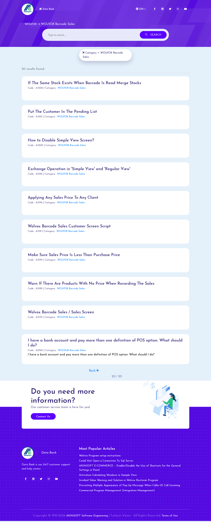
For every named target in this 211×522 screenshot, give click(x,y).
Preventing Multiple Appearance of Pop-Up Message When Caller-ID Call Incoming (129, 486)
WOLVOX (31, 24)
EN (139, 9)
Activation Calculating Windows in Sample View (108, 476)
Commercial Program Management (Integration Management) (117, 491)
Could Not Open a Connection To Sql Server (106, 462)
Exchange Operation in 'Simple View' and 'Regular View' (82, 169)
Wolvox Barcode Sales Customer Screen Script (72, 226)
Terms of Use (172, 516)
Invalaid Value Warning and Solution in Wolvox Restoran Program (118, 481)
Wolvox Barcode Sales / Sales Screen (63, 312)
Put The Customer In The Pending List (64, 112)
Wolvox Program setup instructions (100, 457)
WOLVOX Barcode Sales (72, 88)
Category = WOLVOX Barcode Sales (104, 55)
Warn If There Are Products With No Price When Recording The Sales (95, 284)
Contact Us (43, 417)
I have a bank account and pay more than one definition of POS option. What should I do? (103, 344)
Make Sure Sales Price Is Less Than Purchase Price (76, 255)
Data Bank (48, 8)
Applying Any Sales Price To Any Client (65, 198)
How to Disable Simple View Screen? (63, 140)
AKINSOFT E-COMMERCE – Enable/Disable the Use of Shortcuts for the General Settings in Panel (130, 469)
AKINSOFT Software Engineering (86, 516)
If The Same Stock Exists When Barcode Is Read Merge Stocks (88, 83)
